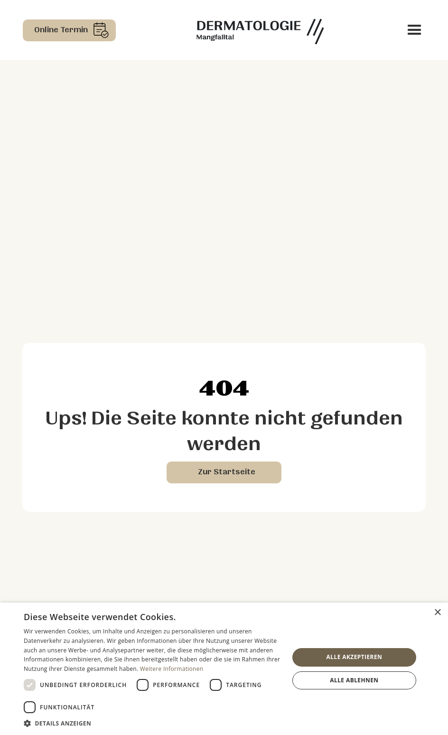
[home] (260, 30)
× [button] (437, 612)
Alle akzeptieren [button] (355, 657)
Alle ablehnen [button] (354, 680)
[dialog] (224, 669)
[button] (414, 30)
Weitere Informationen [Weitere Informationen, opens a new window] (172, 669)
